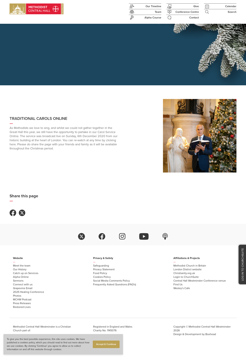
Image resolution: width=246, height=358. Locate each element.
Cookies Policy (102, 277)
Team (145, 12)
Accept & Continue (106, 344)
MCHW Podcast (22, 299)
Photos (17, 295)
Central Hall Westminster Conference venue (199, 280)
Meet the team (21, 265)
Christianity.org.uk (184, 273)
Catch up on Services (25, 273)
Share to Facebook (13, 212)
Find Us (177, 284)
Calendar (220, 6)
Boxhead (210, 334)
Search (220, 12)
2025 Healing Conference (28, 292)
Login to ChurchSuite (186, 277)
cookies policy (27, 342)
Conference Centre (182, 12)
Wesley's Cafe (181, 288)
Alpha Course (145, 17)
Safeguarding (101, 265)
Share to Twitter (22, 212)
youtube (144, 236)
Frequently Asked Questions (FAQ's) (114, 284)
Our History (19, 269)
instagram (122, 236)
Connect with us (22, 284)
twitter (81, 236)
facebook (102, 236)
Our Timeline (145, 6)
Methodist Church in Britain (189, 265)
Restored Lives (22, 307)
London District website (187, 269)
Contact (182, 17)
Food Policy (100, 273)
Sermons (18, 280)
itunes (165, 236)
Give (182, 6)
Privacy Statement (104, 269)
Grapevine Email (22, 288)
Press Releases (22, 303)
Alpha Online (21, 277)
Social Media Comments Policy (111, 280)
